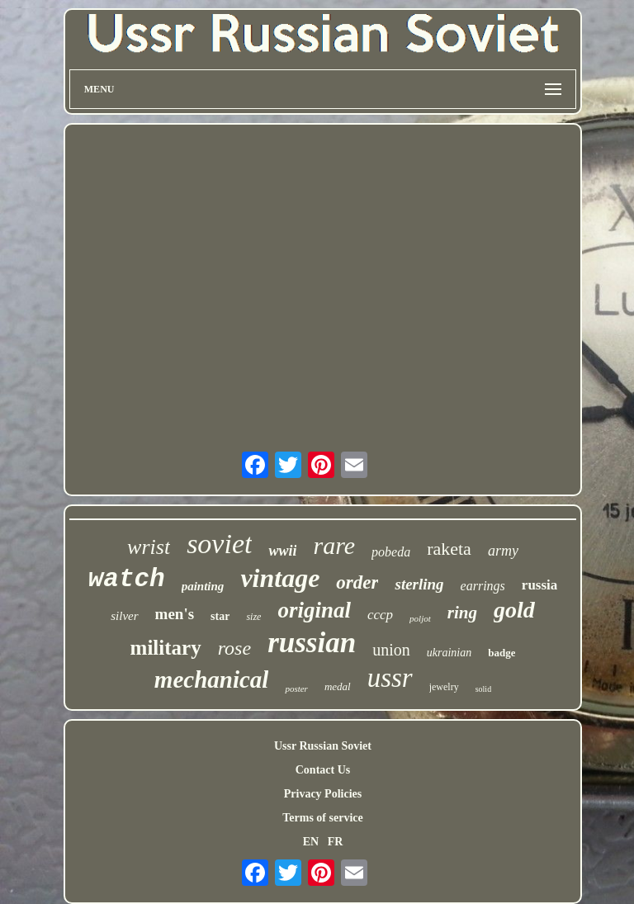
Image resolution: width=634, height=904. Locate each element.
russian (311, 643)
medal (337, 686)
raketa (449, 548)
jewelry (444, 687)
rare (334, 545)
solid (483, 688)
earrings (483, 586)
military (165, 648)
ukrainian (449, 652)
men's (175, 613)
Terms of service (322, 818)
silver (124, 615)
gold (514, 609)
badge (501, 652)
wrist (148, 547)
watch (126, 579)
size (253, 616)
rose (234, 648)
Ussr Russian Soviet (322, 746)
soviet (219, 543)
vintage (279, 578)
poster (296, 688)
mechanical (211, 679)
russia (539, 585)
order (357, 582)
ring (462, 612)
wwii (282, 550)
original (314, 610)
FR (335, 841)
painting (203, 586)
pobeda (390, 552)
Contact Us (323, 770)
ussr (390, 678)
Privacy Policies (323, 794)
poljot (420, 618)
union (391, 650)
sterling (419, 584)
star (220, 616)
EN (311, 841)
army (503, 550)
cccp (380, 614)
